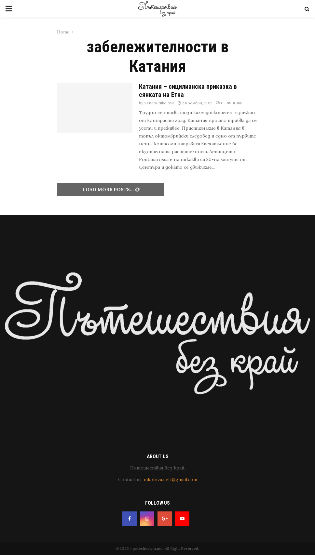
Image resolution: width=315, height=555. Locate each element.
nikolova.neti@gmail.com (170, 479)
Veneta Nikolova (159, 102)
